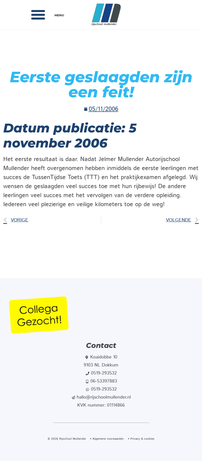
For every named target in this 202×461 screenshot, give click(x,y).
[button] (38, 14)
